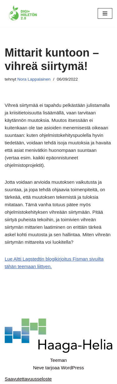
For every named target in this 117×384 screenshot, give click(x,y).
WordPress (72, 367)
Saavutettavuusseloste (28, 379)
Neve (38, 367)
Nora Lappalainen (34, 79)
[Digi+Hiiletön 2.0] (23, 13)
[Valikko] (105, 13)
